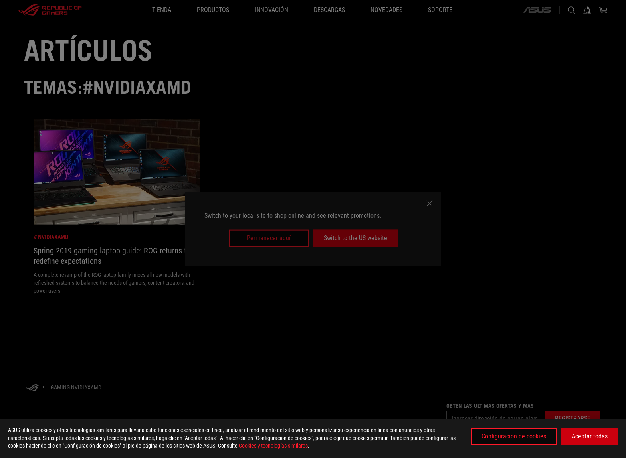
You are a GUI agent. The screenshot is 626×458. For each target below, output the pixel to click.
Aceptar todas (590, 436)
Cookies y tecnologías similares (273, 445)
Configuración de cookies (513, 436)
